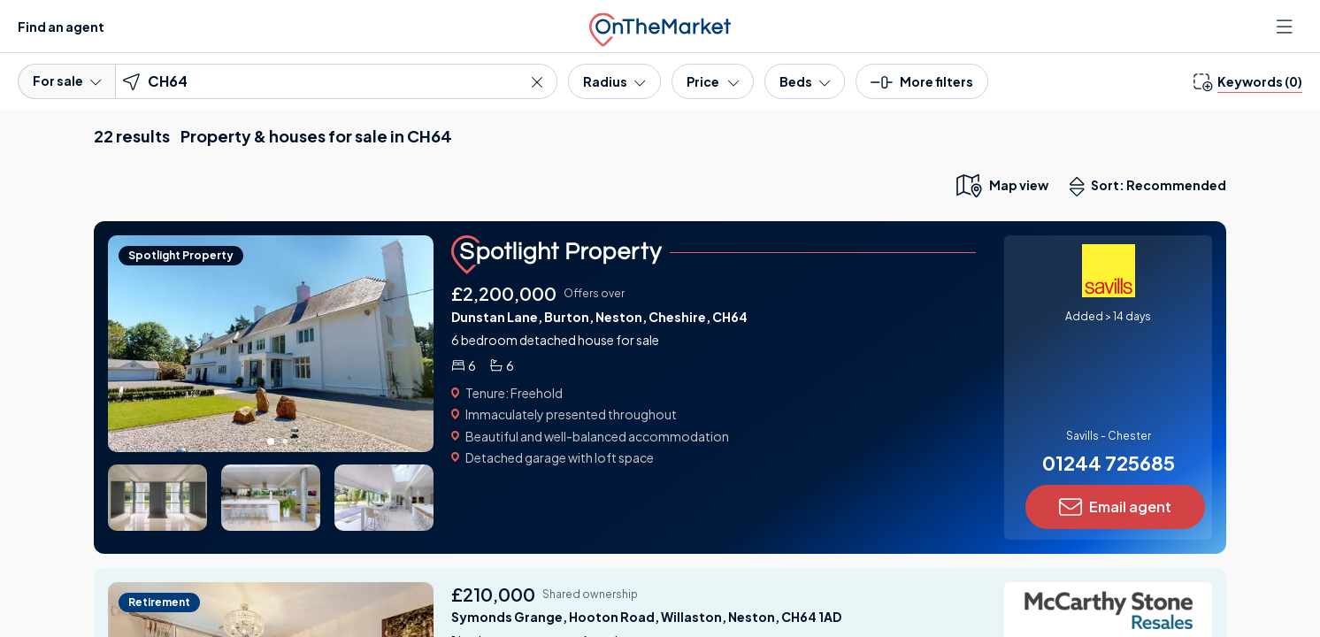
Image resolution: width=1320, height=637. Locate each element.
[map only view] (1001, 184)
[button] (921, 87)
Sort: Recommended (1152, 186)
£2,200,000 (503, 293)
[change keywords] (1248, 81)
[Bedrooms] (804, 81)
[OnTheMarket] (660, 26)
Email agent (1115, 506)
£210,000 (493, 594)
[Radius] (614, 81)
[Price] (713, 81)
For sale (67, 80)
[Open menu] (1286, 26)
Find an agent (61, 27)
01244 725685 (1108, 462)
